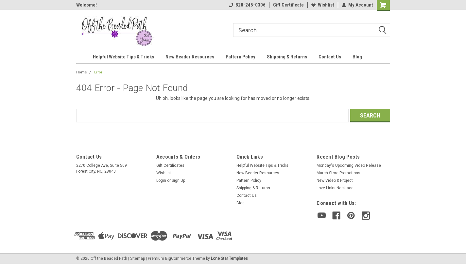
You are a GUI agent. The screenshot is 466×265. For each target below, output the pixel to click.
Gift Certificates (170, 165)
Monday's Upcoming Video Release (349, 165)
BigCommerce (178, 258)
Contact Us (330, 57)
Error (98, 72)
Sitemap (137, 258)
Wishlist (322, 5)
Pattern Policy (240, 57)
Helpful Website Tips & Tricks (123, 57)
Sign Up (178, 180)
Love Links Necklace (335, 188)
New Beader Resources (189, 57)
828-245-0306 (247, 5)
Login (161, 180)
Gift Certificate (288, 5)
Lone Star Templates (229, 258)
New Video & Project (335, 180)
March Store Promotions (338, 173)
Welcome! (86, 5)
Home (81, 72)
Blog (357, 57)
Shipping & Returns (287, 57)
